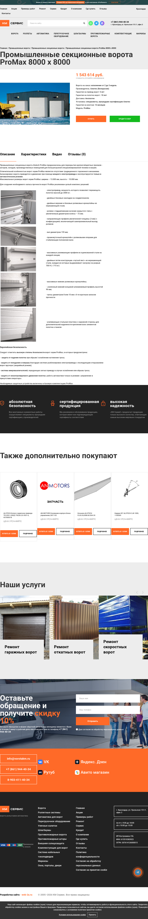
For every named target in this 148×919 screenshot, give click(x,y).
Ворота (14, 34)
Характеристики (33, 154)
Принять (92, 915)
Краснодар (141, 9)
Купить (91, 119)
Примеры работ (28, 9)
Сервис (53, 9)
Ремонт (42, 9)
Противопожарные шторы (52, 839)
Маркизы (141, 34)
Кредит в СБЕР (125, 119)
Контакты (6, 13)
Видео (57, 154)
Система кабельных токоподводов (49, 854)
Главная (3, 9)
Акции (14, 9)
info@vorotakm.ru (18, 758)
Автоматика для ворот (50, 816)
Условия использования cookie (72, 915)
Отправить (92, 721)
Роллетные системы (49, 812)
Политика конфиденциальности (87, 854)
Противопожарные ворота (100, 35)
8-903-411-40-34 (18, 779)
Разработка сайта (10, 894)
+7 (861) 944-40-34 (120, 22)
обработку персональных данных (109, 729)
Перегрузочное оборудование (61, 35)
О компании (76, 9)
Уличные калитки (47, 825)
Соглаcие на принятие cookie (91, 869)
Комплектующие (123, 34)
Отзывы (103, 9)
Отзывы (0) (77, 154)
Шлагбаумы (80, 34)
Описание (7, 154)
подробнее (28, 533)
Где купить (90, 9)
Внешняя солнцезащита (51, 843)
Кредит (64, 9)
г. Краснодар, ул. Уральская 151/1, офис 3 (127, 24)
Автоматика (43, 34)
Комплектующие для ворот (53, 847)
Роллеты (27, 34)
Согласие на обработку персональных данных (88, 863)
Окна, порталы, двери (49, 865)
